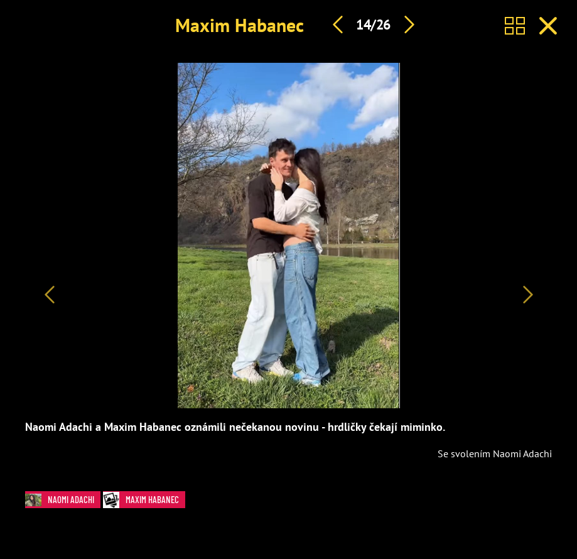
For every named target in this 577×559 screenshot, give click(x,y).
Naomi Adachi (62, 499)
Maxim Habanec (239, 25)
